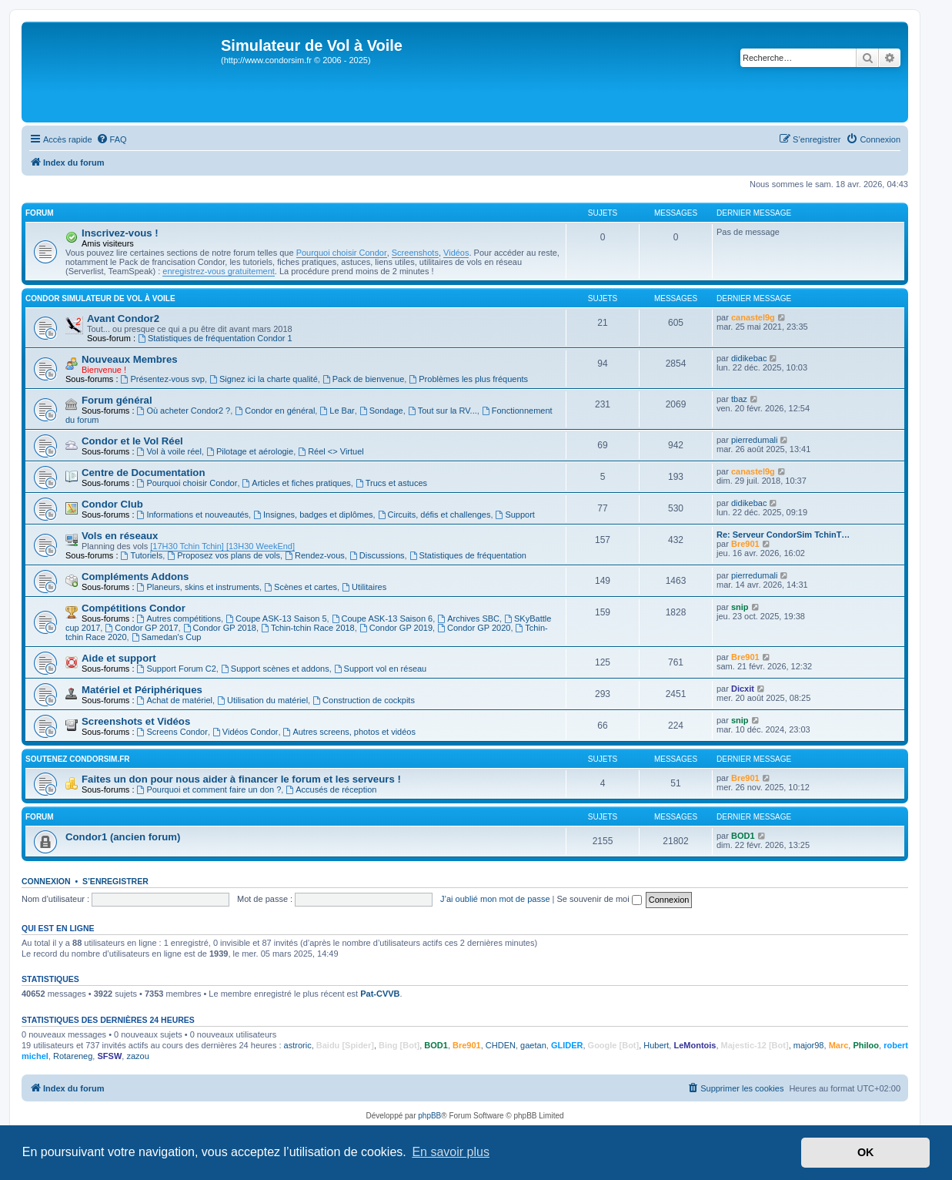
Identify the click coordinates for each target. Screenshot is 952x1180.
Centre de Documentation (143, 472)
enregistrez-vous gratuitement (218, 271)
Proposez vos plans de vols (223, 555)
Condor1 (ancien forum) (122, 837)
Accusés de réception (331, 789)
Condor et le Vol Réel (132, 441)
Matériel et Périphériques (142, 690)
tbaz (739, 399)
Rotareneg (72, 1056)
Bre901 (745, 543)
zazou (137, 1056)
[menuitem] (111, 139)
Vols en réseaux (120, 535)
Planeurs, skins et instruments (198, 587)
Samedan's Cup (167, 637)
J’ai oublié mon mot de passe (494, 898)
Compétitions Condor (133, 608)
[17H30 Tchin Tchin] (187, 546)
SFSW (109, 1056)
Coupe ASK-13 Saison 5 (275, 618)
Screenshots (415, 252)
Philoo (866, 1045)
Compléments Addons (135, 576)
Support (515, 514)
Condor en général (275, 410)
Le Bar (336, 410)
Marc (839, 1045)
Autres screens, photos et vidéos (349, 731)
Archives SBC (468, 618)
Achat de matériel (174, 700)
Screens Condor (172, 731)
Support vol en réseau (380, 668)
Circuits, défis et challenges (434, 514)
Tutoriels (142, 555)
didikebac (749, 358)
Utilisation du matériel (262, 700)
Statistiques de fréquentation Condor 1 (215, 338)
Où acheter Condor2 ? (184, 410)
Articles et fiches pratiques (296, 483)
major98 (808, 1045)
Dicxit (742, 688)
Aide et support (119, 658)
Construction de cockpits (363, 700)
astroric (298, 1045)
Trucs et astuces (391, 483)
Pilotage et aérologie (249, 451)
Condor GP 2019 (396, 627)
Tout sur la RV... (442, 410)
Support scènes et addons (275, 668)
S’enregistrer (115, 881)
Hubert (656, 1045)
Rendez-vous (315, 555)
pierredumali (754, 439)
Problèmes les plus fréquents (468, 379)
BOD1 (743, 835)
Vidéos (456, 252)
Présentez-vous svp (163, 379)
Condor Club (112, 504)
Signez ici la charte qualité (263, 379)
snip (740, 607)
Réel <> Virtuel (330, 451)
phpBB (429, 1115)
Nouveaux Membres (130, 359)
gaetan (533, 1045)
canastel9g (753, 317)
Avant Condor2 (123, 318)
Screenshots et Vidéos (136, 721)
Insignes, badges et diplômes (312, 514)
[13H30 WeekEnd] (259, 546)
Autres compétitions (179, 618)
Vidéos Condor (245, 731)
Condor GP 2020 (473, 627)
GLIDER (567, 1045)
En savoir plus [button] (450, 1151)
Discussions (377, 555)
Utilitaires (364, 587)
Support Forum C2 (176, 668)
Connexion (46, 881)
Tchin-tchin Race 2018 (308, 627)
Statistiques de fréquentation (467, 555)
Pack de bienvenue (363, 379)
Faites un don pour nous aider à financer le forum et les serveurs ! (241, 779)
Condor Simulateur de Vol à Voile (100, 298)
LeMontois (694, 1045)
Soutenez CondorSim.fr (77, 759)
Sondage (381, 410)
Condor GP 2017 (141, 627)
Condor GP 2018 (219, 627)
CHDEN (501, 1045)
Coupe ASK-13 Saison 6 (382, 618)
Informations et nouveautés (193, 514)
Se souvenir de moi (599, 898)
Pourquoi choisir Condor (341, 252)
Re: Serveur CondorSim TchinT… (783, 534)
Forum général (117, 400)
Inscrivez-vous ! (120, 233)
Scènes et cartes (300, 587)
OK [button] (865, 1152)
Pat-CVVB (379, 993)
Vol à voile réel (169, 451)
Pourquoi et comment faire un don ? (209, 789)
